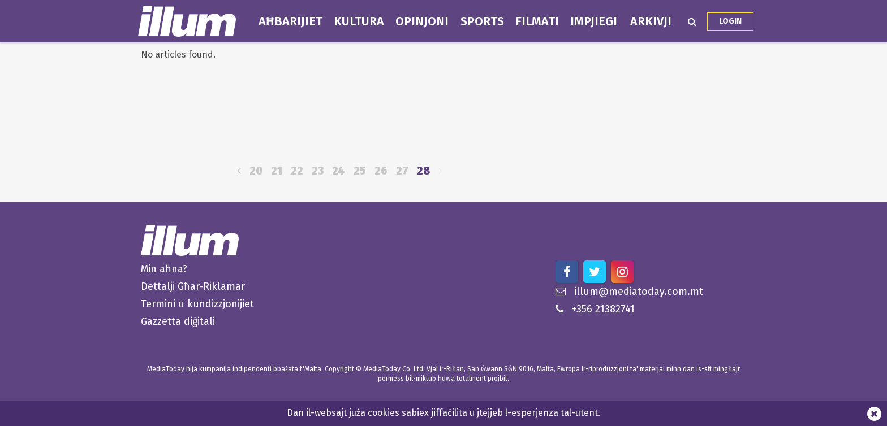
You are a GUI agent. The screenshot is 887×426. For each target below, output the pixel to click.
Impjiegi (593, 21)
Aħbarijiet (290, 21)
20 (255, 170)
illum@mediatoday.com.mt (629, 291)
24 (338, 170)
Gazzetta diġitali (178, 321)
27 (402, 170)
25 (360, 170)
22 (297, 170)
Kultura (359, 21)
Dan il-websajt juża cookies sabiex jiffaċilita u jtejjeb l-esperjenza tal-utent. (443, 412)
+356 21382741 (595, 309)
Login (730, 21)
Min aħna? (164, 269)
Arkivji (650, 21)
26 (380, 170)
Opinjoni (422, 21)
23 (318, 170)
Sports (482, 21)
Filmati (537, 21)
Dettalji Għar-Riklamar (193, 286)
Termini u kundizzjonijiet (197, 304)
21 (276, 170)
